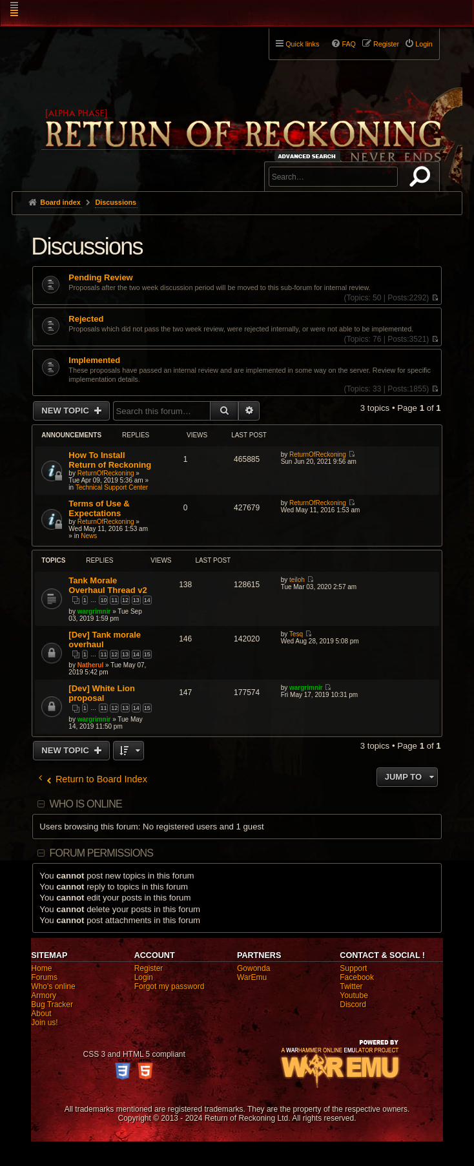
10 (103, 600)
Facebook (357, 977)
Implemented (94, 360)
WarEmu (252, 977)
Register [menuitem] (386, 44)
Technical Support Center (112, 487)
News (89, 535)
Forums (44, 977)
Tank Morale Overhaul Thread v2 (107, 585)
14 (147, 600)
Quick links (302, 44)
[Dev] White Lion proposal (101, 693)
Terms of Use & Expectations (98, 508)
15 (147, 654)
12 (125, 600)
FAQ (349, 44)
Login (143, 977)
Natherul (90, 665)
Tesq (296, 634)
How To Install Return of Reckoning (109, 460)
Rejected (85, 319)
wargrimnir (94, 611)
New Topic (66, 410)
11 (114, 600)
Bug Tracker (52, 1004)
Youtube (354, 995)
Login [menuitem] (423, 44)
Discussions (86, 246)
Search (422, 179)
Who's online (53, 986)
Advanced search (309, 156)
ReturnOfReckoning (105, 473)
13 (136, 600)
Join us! (44, 1022)
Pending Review (100, 277)
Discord (353, 1004)
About (41, 1013)
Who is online (86, 803)
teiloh (297, 579)
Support (353, 968)
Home (41, 968)
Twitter (351, 986)
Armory (43, 995)
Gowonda (253, 968)
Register (148, 968)
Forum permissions (102, 853)
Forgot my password (169, 986)
